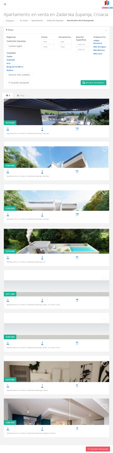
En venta (24, 20)
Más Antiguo (99, 46)
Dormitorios (65, 37)
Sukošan (11, 59)
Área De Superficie (81, 38)
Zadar (10, 56)
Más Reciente (97, 42)
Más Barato (99, 50)
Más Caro (97, 53)
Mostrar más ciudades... (20, 74)
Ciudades (11, 53)
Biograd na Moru (15, 66)
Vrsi (8, 63)
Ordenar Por (99, 37)
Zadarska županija (55, 20)
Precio (44, 37)
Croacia (10, 20)
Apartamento (37, 20)
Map (20, 95)
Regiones (11, 37)
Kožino (10, 70)
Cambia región (15, 46)
